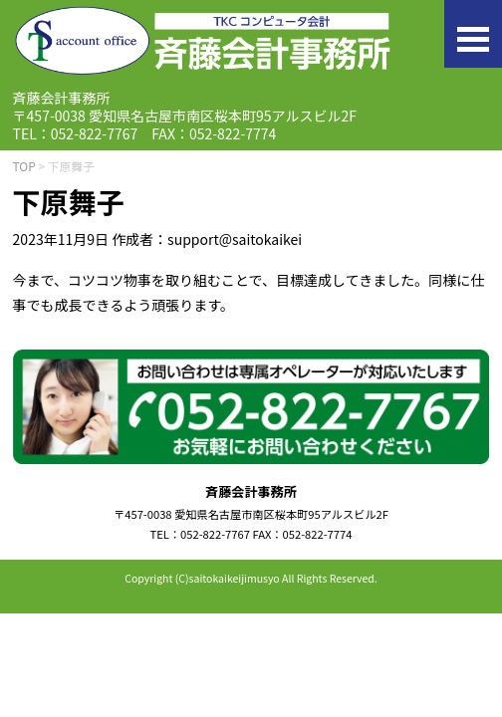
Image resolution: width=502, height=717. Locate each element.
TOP (24, 165)
